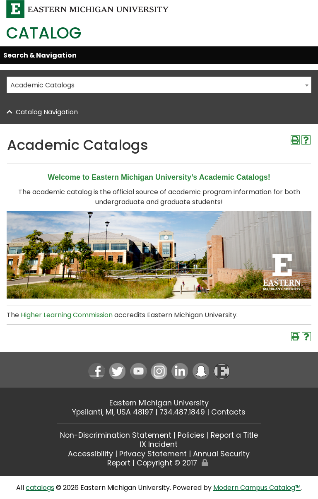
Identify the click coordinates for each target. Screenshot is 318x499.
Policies (191, 435)
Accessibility (90, 454)
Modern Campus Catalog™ (257, 487)
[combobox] (159, 85)
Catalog (43, 33)
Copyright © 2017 (167, 463)
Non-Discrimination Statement (115, 435)
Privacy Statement (153, 454)
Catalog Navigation (47, 112)
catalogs (40, 487)
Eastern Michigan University (159, 403)
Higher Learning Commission (67, 315)
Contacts (228, 412)
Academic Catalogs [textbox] (42, 85)
